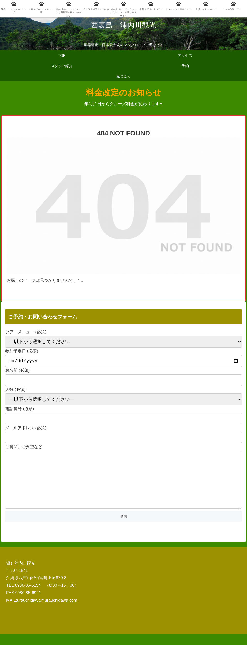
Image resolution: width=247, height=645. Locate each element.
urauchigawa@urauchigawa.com (47, 611)
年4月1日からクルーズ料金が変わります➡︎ (123, 104)
